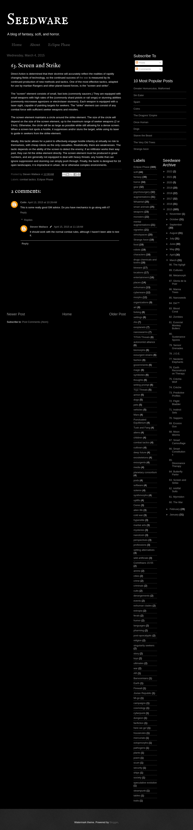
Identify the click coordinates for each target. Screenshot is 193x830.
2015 (170, 209)
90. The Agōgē (177, 264)
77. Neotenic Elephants (176, 360)
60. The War (176, 502)
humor (137, 620)
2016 (170, 203)
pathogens (139, 747)
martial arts (140, 525)
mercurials (139, 737)
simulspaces (140, 234)
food (136, 244)
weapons (139, 211)
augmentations (142, 196)
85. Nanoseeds (177, 297)
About (35, 44)
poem (137, 757)
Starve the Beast (143, 135)
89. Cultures (175, 270)
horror (137, 182)
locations (138, 272)
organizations (141, 302)
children (138, 437)
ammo (137, 570)
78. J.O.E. (174, 353)
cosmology (140, 708)
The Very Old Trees (144, 142)
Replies (28, 219)
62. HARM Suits (175, 490)
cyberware (139, 292)
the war (83, 77)
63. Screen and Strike (177, 481)
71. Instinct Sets (175, 411)
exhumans (139, 287)
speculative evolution (145, 782)
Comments (143, 69)
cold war (138, 515)
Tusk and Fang (142, 427)
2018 (170, 193)
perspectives (141, 539)
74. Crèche (175, 387)
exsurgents (140, 462)
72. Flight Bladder (175, 402)
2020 (170, 182)
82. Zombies (176, 316)
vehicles (138, 409)
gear (136, 186)
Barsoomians (141, 678)
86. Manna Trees (175, 291)
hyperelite (139, 520)
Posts (140, 62)
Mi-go (137, 698)
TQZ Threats (141, 389)
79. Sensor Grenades (176, 347)
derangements (142, 595)
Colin (23, 202)
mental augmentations (142, 223)
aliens (137, 432)
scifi (136, 172)
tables (137, 795)
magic (137, 369)
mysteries (139, 530)
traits (136, 800)
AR (135, 673)
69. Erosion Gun (175, 425)
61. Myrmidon (176, 496)
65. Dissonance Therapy (177, 463)
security (138, 767)
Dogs (136, 128)
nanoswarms (141, 332)
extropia (138, 610)
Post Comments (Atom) (35, 321)
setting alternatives (144, 549)
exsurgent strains (143, 354)
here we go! (140, 727)
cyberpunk (139, 713)
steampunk (140, 790)
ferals (137, 615)
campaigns (140, 703)
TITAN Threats (142, 337)
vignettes (139, 229)
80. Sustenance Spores (177, 336)
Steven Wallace (39, 226)
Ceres (137, 505)
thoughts (138, 379)
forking (137, 312)
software (138, 485)
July (172, 238)
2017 (170, 198)
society (137, 777)
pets (136, 404)
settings (138, 317)
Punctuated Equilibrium (140, 421)
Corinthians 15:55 (143, 562)
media (137, 467)
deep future (140, 452)
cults (136, 590)
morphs (138, 297)
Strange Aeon (141, 149)
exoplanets (140, 327)
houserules (140, 733)
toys (136, 658)
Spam (137, 101)
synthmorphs (141, 495)
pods (136, 480)
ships (136, 772)
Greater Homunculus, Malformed (152, 88)
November (176, 213)
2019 (170, 187)
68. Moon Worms (174, 433)
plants (137, 752)
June (173, 243)
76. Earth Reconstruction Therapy (177, 370)
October (174, 219)
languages (139, 625)
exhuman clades (143, 605)
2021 (170, 176)
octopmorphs (141, 742)
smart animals (141, 206)
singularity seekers (144, 645)
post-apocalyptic (143, 635)
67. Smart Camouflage (177, 442)
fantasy (138, 176)
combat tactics (28, 179)
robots (137, 249)
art (135, 307)
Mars (136, 414)
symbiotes (139, 374)
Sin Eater (139, 95)
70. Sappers (175, 418)
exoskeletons (141, 457)
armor (137, 394)
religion (138, 640)
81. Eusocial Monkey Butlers (176, 325)
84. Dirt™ (174, 303)
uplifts (137, 500)
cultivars (138, 447)
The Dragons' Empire (145, 115)
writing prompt (141, 384)
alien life (138, 510)
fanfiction (139, 723)
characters (139, 254)
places (137, 282)
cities (136, 575)
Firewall (138, 688)
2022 (170, 171)
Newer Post (16, 314)
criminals (138, 585)
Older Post (117, 314)
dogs (136, 399)
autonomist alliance (144, 342)
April (172, 254)
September (176, 224)
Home (17, 44)
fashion (138, 360)
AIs (135, 322)
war (136, 668)
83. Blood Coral (174, 310)
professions (140, 544)
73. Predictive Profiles (176, 394)
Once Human (141, 122)
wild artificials (141, 557)
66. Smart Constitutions (177, 451)
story (136, 653)
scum (137, 762)
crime (137, 580)
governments (141, 364)
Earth (137, 683)
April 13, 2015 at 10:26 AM (42, 202)
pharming (139, 630)
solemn (138, 490)
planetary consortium (145, 472)
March (173, 260)
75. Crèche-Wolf (175, 380)
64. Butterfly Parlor (175, 473)
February (175, 509)
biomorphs (139, 350)
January (174, 514)
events (137, 600)
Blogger (114, 822)
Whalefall (139, 201)
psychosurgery (142, 192)
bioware (138, 267)
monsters (139, 216)
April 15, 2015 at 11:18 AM (68, 226)
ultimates (139, 663)
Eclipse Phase (59, 44)
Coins (137, 108)
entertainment (141, 277)
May (172, 249)
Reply (23, 212)
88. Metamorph (177, 275)
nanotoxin (139, 535)
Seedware (37, 20)
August (174, 233)
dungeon (138, 717)
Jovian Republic (142, 693)
